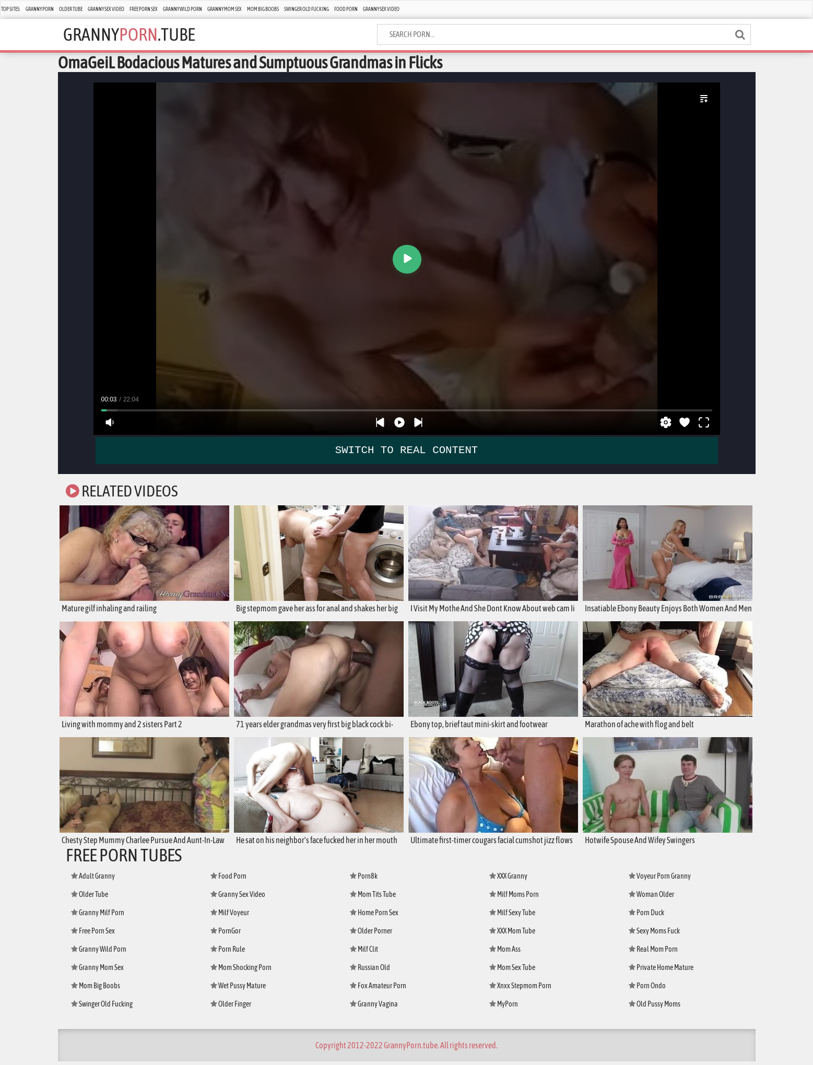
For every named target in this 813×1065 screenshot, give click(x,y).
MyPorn (503, 1007)
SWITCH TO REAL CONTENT (406, 449)
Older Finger (230, 1007)
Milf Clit (364, 953)
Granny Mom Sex (224, 9)
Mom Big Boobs (263, 9)
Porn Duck (646, 916)
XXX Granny (508, 879)
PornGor (225, 934)
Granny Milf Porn (97, 916)
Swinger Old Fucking (306, 9)
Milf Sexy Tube (512, 916)
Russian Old (370, 971)
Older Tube (71, 9)
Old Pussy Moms (654, 1007)
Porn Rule (227, 953)
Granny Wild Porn (182, 9)
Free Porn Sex (143, 9)
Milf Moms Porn (514, 898)
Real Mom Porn (653, 953)
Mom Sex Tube (512, 971)
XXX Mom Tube (512, 934)
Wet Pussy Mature (238, 989)
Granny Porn (40, 9)
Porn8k (364, 879)
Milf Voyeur (229, 916)
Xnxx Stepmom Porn (520, 989)
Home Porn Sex (374, 916)
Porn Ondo (647, 989)
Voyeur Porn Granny (660, 879)
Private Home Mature (661, 971)
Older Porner (371, 934)
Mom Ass (505, 953)
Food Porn (346, 9)
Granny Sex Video (106, 9)
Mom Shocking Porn (241, 971)
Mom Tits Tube (373, 898)
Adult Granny (93, 879)
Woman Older (651, 898)
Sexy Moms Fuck (654, 934)
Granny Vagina (374, 1007)
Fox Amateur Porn (378, 989)
